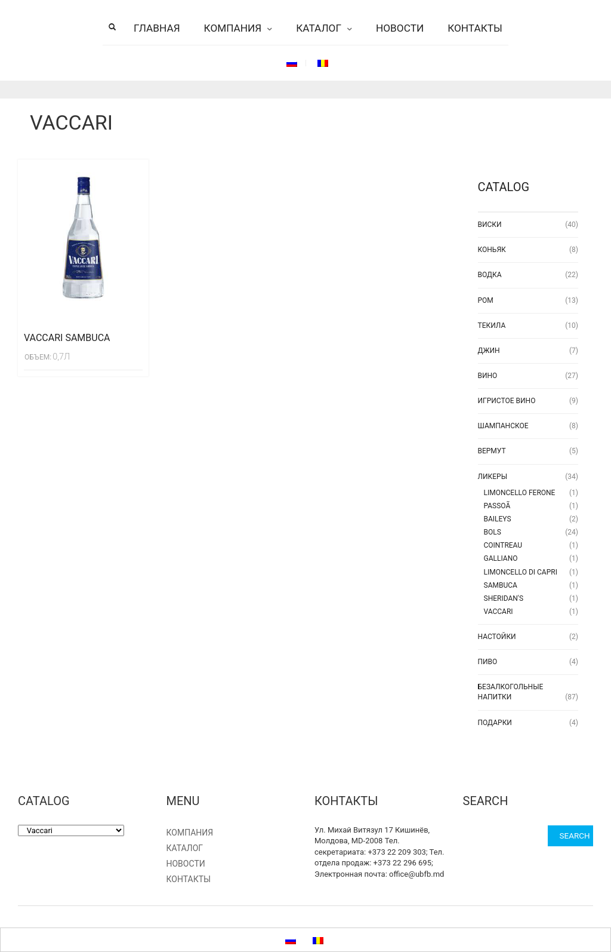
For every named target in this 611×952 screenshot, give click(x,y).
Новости (400, 28)
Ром (485, 300)
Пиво (488, 662)
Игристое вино (507, 401)
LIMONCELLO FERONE (520, 493)
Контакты (475, 28)
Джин (489, 350)
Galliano (501, 558)
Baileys (497, 519)
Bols (492, 532)
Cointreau (503, 545)
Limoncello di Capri (520, 572)
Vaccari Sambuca (67, 337)
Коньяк (492, 249)
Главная (157, 28)
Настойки (497, 636)
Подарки (495, 722)
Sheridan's (504, 598)
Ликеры (493, 476)
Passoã (497, 506)
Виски (490, 224)
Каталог (318, 28)
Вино (488, 375)
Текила (492, 325)
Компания (233, 28)
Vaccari (498, 611)
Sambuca (500, 585)
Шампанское (503, 426)
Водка (490, 275)
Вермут (492, 451)
